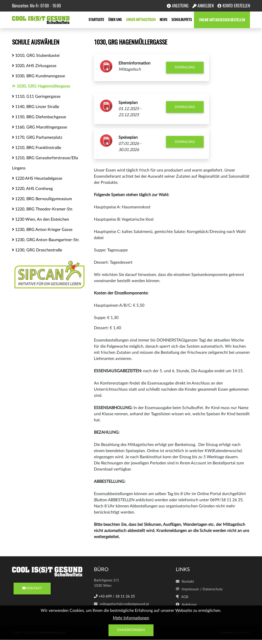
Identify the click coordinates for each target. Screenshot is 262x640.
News (163, 19)
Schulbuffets (181, 19)
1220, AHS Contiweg (32, 188)
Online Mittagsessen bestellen (222, 19)
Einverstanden (131, 630)
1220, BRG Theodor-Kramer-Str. (42, 209)
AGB (182, 597)
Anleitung (178, 5)
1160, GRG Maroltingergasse (39, 127)
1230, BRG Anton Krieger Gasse (42, 229)
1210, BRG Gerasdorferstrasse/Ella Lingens (45, 163)
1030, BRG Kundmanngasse (38, 76)
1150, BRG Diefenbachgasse (39, 117)
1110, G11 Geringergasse (36, 96)
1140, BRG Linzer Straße (35, 106)
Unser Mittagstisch (141, 19)
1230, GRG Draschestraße (37, 250)
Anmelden (203, 5)
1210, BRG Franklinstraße (36, 147)
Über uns (115, 19)
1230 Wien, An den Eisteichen (40, 219)
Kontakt (185, 581)
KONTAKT (32, 588)
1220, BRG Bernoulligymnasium (42, 199)
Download (185, 67)
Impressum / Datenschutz (199, 589)
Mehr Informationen (131, 618)
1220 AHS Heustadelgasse (37, 178)
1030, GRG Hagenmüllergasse (41, 86)
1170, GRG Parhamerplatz (37, 137)
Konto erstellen (233, 5)
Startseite (96, 19)
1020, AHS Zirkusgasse (34, 65)
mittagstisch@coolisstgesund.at (121, 604)
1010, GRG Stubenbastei (36, 55)
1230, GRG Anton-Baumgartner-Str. (46, 240)
